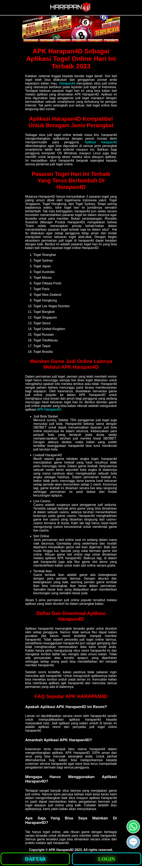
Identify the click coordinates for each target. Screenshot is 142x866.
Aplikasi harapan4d (101, 142)
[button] (133, 842)
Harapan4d (67, 83)
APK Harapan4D (49, 409)
